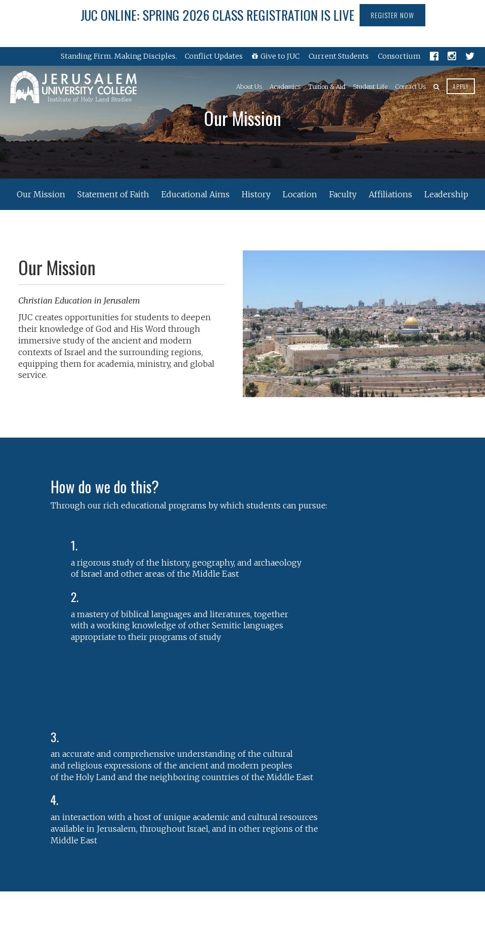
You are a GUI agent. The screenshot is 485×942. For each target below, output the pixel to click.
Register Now (392, 15)
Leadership (446, 194)
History (256, 194)
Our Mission (41, 194)
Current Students (338, 56)
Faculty (343, 194)
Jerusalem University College (73, 87)
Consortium (399, 56)
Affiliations (390, 194)
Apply (461, 86)
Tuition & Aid (326, 87)
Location (300, 194)
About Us (249, 87)
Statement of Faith (113, 194)
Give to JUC (275, 56)
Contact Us (410, 87)
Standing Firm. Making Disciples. (119, 56)
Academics (285, 87)
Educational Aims (195, 194)
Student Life (370, 87)
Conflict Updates (214, 56)
